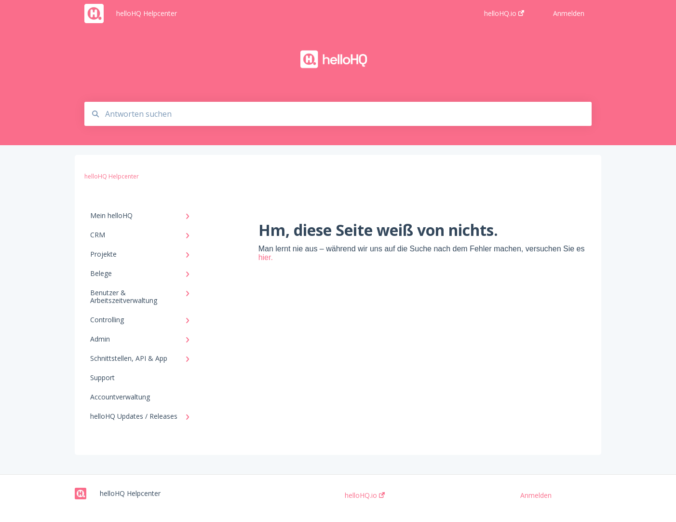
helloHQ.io (365, 495)
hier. (265, 257)
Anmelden (536, 495)
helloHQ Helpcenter (146, 13)
